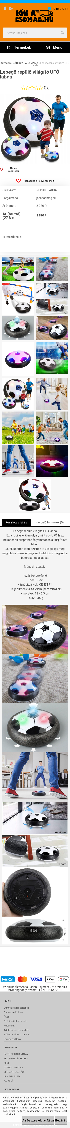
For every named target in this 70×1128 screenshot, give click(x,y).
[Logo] (35, 15)
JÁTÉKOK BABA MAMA (25, 63)
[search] (62, 33)
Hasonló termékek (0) (49, 522)
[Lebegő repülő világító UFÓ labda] (35, 129)
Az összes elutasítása (38, 1120)
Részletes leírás (16, 522)
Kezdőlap (6, 63)
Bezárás (61, 1120)
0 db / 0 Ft (60, 9)
